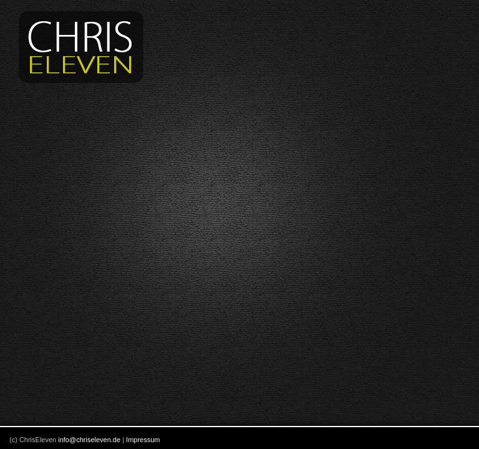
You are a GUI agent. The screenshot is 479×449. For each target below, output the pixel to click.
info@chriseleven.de (89, 439)
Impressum (143, 439)
